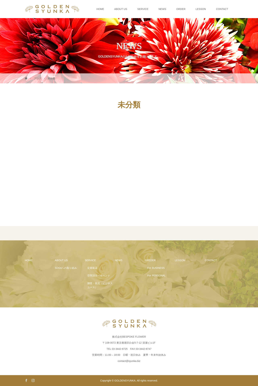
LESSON (201, 9)
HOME (100, 9)
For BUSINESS (156, 267)
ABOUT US (120, 9)
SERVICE (142, 9)
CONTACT (222, 9)
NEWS (162, 9)
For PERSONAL (156, 275)
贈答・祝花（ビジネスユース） (100, 285)
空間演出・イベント (98, 275)
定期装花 (92, 267)
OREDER (150, 260)
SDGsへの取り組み (66, 267)
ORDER (181, 9)
